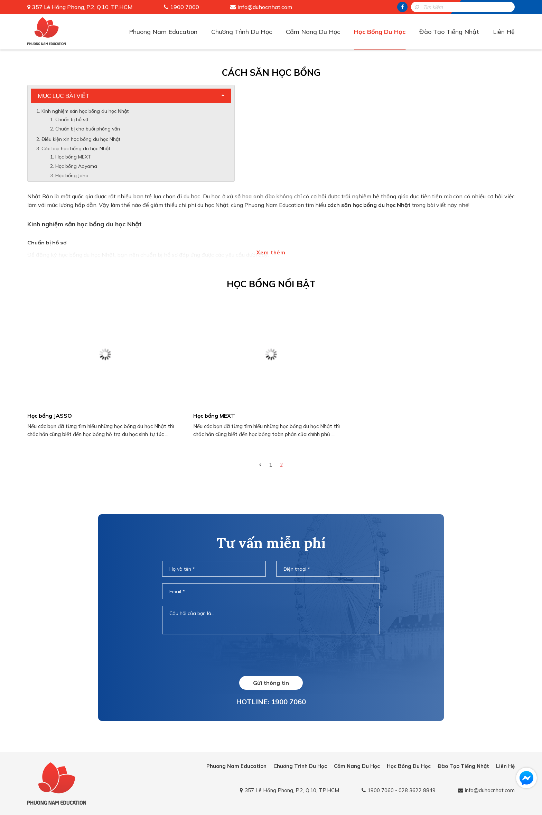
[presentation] (271, 654)
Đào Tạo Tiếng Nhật (449, 32)
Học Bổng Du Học (379, 32)
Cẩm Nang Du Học (313, 32)
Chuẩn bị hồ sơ (71, 119)
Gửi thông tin (271, 682)
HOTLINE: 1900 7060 (271, 701)
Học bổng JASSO (49, 416)
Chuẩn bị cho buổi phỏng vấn (88, 129)
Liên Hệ (504, 32)
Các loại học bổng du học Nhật (75, 148)
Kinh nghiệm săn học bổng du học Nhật (85, 111)
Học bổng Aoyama (76, 166)
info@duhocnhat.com (264, 6)
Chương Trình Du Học (241, 32)
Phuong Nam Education (163, 32)
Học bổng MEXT (73, 157)
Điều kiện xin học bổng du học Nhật (80, 139)
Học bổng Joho (71, 175)
